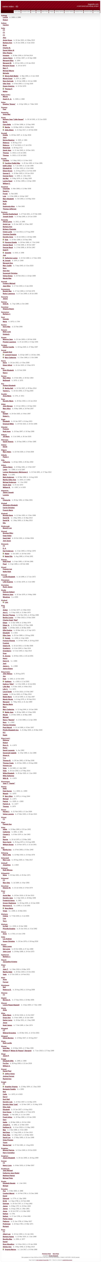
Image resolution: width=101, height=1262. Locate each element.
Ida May (6, 178)
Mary (4, 707)
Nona (5, 875)
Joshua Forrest (8, 1076)
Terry (5, 921)
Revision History (69, 11)
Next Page (96, 11)
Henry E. (6, 661)
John (5, 137)
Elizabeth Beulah (9, 1183)
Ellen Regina (7, 53)
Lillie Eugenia (8, 582)
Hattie (5, 1122)
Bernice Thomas (9, 615)
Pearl (5, 564)
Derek (5, 447)
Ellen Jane (7, 635)
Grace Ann (7, 1017)
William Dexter (8, 844)
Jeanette (8, 253)
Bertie (5, 122)
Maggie (5, 793)
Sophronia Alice (9, 206)
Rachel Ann (7, 1079)
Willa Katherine (8, 776)
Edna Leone (7, 946)
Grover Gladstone (9, 903)
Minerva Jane (8, 339)
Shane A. (6, 755)
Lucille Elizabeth (9, 577)
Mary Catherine (10, 357)
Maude (5, 715)
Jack (4, 663)
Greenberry (7, 651)
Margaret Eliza (8, 60)
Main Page (17, 11)
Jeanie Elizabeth (9, 1158)
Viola (5, 771)
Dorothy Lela (7, 1102)
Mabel (7, 554)
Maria (5, 321)
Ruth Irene (7, 431)
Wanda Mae (7, 278)
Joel (4, 255)
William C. (6, 183)
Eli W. (5, 1201)
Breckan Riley (8, 533)
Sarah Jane (7, 150)
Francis (5, 1114)
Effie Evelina (7, 630)
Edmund (6, 1198)
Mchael (5, 1186)
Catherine (6, 832)
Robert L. (6, 416)
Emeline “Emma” (9, 104)
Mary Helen (7, 452)
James (5, 1206)
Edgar (5, 623)
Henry (5, 658)
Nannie (5, 839)
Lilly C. (5, 689)
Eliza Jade (6, 1107)
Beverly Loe (7, 528)
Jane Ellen (7, 286)
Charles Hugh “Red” (10, 620)
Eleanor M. (7, 888)
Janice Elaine (8, 668)
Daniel (5, 1242)
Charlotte (6, 188)
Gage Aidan (7, 536)
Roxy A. (6, 745)
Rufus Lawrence (9, 293)
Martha (7, 127)
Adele (5, 829)
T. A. (4, 758)
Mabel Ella (8, 556)
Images (52, 11)
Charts (38, 11)
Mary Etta (6, 883)
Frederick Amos (9, 900)
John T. (5, 969)
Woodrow (6, 597)
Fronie (5, 194)
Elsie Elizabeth (8, 370)
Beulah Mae (7, 291)
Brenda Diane (8, 515)
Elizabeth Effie (8, 1061)
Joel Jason (7, 541)
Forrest (5, 982)
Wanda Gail (7, 1145)
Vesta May (6, 114)
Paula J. (6, 457)
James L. (6, 666)
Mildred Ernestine (9, 1033)
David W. (6, 518)
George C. (6, 173)
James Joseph (8, 492)
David (5, 1196)
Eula (6, 239)
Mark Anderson (8, 477)
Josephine (7, 865)
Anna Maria (7, 396)
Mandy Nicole (8, 699)
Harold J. (6, 811)
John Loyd (7, 951)
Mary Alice (7, 408)
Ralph (5, 735)
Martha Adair (7, 972)
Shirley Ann (7, 1247)
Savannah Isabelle (9, 753)
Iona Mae (6, 1048)
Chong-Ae (6, 500)
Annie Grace (7, 40)
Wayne (5, 96)
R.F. (4, 732)
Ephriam (6, 1203)
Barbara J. (6, 314)
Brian (5, 45)
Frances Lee (7, 569)
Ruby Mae (6, 1135)
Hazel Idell (6, 538)
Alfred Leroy (7, 222)
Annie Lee (6, 224)
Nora (4, 268)
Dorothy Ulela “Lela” (10, 1104)
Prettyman (6, 1224)
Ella (4, 523)
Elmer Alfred (7, 365)
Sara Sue (6, 271)
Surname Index (26, 11)
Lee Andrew (7, 939)
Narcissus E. (7, 905)
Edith (5, 628)
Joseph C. (6, 1125)
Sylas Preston (8, 1140)
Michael (6, 717)
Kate (4, 679)
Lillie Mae (6, 686)
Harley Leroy (7, 1020)
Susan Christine (9, 941)
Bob (4, 1092)
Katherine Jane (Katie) (11, 1173)
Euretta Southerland (10, 214)
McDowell (6, 380)
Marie (5, 475)
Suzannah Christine (10, 273)
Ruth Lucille (7, 1043)
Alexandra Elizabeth (10, 505)
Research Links (79, 11)
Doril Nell (6, 1099)
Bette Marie (7, 1015)
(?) (4, 30)
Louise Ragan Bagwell (11, 1005)
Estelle (5, 135)
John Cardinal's (39, 1260)
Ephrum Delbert (9, 592)
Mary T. (5, 68)
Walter (5, 91)
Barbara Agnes (8, 1236)
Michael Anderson (9, 482)
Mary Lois (6, 860)
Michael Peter (8, 1178)
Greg (4, 653)
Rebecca (6, 143)
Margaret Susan (9, 65)
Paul (4, 109)
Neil (4, 987)
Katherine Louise (11, 258)
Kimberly (6, 334)
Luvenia (6, 495)
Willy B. (5, 778)
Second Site (46, 1260)
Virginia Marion (10, 1249)
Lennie (5, 17)
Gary (4, 1120)
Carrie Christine (9, 508)
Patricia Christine (9, 725)
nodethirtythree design (67, 1260)
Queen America (8, 86)
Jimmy (5, 299)
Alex (4, 38)
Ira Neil (5, 926)
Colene (5, 916)
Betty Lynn (7, 332)
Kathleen (8, 681)
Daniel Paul (7, 1071)
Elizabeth (6, 421)
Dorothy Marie (8, 401)
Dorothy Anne (8, 237)
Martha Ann (7, 850)
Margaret (6, 702)
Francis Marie (8, 510)
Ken (4, 837)
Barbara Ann (7, 43)
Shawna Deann (8, 309)
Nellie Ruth (7, 571)
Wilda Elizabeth (8, 773)
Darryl (5, 1097)
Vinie (5, 768)
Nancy (5, 373)
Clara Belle (7, 124)
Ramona (6, 740)
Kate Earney (7, 791)
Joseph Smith (8, 216)
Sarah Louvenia (8, 750)
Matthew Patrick (9, 1175)
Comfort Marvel (8, 1193)
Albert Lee (6, 1234)
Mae (4, 1130)
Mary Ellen (7, 378)
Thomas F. (8, 89)
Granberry (6, 648)
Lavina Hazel (7, 181)
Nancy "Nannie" (9, 720)
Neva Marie (9, 908)
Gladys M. (6, 646)
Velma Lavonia (8, 814)
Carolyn (6, 25)
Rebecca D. (7, 990)
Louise (5, 694)
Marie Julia (7, 855)
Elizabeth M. (7, 168)
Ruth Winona (8, 870)
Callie (5, 1094)
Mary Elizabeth (8, 199)
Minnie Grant (7, 78)
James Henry (8, 58)
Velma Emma (8, 276)
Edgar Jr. (6, 625)
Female (7, 638)
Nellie (5, 201)
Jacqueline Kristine (10, 962)
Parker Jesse (8, 1219)
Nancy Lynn (7, 1165)
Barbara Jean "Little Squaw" (13, 119)
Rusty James (8, 587)
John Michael (8, 1170)
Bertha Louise (8, 617)
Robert (5, 20)
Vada (4, 974)
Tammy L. (6, 391)
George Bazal (8, 245)
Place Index (45, 11)
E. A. (4, 548)
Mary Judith (7, 265)
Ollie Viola (6, 83)
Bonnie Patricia (8, 1150)
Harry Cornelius (9, 1153)
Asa (4, 1191)
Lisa (4, 918)
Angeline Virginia (11, 1086)
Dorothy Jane (8, 898)
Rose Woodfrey (8, 1244)
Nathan (5, 1214)
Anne (5, 934)
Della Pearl (7, 561)
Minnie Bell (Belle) (11, 76)
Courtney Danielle (9, 234)
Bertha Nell (9, 388)
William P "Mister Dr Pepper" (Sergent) (17, 1051)
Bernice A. (7, 1000)
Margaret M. (7, 63)
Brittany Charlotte (9, 229)
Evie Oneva (7, 1112)
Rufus (5, 748)
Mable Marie (7, 697)
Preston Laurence (9, 342)
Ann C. (5, 612)
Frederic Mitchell (9, 283)
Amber (5, 610)
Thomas (6, 153)
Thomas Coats (8, 763)
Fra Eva (5, 1063)
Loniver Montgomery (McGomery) (15, 472)
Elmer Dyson (7, 171)
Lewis (5, 469)
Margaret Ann (8, 263)
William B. (6, 487)
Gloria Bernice (8, 1038)
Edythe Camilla (8, 347)
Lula (4, 196)
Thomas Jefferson (9, 209)
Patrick (5, 801)
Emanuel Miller (8, 424)
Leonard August (11, 355)
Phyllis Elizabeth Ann (11, 730)
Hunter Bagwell (53, 1256)
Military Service (59, 11)
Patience (6, 1221)
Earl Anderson (8, 551)
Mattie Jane (9, 712)
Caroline (6, 160)
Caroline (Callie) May (12, 163)
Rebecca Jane (8, 594)
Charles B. (7, 48)
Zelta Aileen (9, 130)
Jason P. (6, 1056)
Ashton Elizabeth (9, 385)
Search (33, 11)
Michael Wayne (8, 71)
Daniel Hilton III (8, 50)
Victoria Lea (7, 765)
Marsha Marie (8, 704)
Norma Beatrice (8, 140)
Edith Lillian (7, 166)
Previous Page (88, 11)
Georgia (6, 319)
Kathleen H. (7, 1127)
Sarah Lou (6, 1137)
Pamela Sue (7, 824)
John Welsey (7, 674)
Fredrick (6, 643)
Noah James (7, 1025)
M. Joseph (6, 260)
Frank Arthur (7, 1117)
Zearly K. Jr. (7, 99)
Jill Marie (6, 436)
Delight (5, 414)
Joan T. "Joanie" (9, 783)
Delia (5, 788)
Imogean (6, 55)
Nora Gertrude (8, 81)
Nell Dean (6, 1132)
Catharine (6, 462)
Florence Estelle (11, 242)
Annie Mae (7, 895)
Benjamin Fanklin (9, 1089)
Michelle (6, 73)
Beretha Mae (7, 1239)
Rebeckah (6, 148)
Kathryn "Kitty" (8, 684)
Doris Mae (6, 327)
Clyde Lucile (7, 232)
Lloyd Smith (7, 692)
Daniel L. (6, 191)
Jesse (5, 1023)
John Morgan (8, 406)
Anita (5, 1010)
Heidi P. (5, 250)
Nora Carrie (7, 842)
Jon (4, 676)
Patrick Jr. (6, 804)
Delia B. (6, 304)
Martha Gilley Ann (9, 480)
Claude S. (6, 834)
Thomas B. (7, 760)
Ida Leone (6, 949)
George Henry (8, 176)
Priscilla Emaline (9, 929)
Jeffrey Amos (10, 1074)
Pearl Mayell (7, 727)
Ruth (4, 204)
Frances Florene (9, 641)
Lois (6, 602)
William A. (6, 1066)
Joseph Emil (7, 352)
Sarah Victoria (8, 441)
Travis (5, 1142)
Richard (6, 1226)
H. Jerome (6, 656)
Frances (6, 429)
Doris (5, 362)
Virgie (5, 911)
